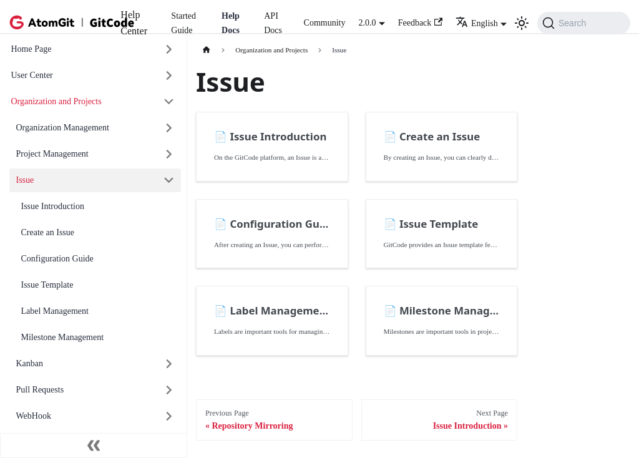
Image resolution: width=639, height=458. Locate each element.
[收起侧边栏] (93, 445)
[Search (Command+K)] (583, 23)
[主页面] (206, 50)
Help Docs (231, 23)
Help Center (133, 22)
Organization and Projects (56, 101)
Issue (25, 180)
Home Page (31, 49)
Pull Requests (40, 389)
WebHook (33, 416)
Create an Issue (48, 232)
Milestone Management (62, 337)
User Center (32, 75)
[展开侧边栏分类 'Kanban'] (169, 364)
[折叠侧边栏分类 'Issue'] (169, 180)
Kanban (30, 363)
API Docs (273, 23)
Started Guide (183, 23)
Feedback (420, 22)
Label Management (55, 311)
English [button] (477, 23)
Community (325, 22)
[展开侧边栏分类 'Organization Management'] (169, 128)
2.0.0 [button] (367, 22)
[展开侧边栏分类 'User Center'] (169, 76)
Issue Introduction (52, 206)
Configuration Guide (57, 258)
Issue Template (47, 285)
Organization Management (62, 127)
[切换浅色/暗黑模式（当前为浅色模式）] (521, 23)
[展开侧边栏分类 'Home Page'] (169, 49)
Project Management (52, 153)
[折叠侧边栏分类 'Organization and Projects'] (169, 102)
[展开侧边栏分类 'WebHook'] (169, 416)
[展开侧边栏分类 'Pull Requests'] (169, 390)
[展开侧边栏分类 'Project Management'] (169, 154)
